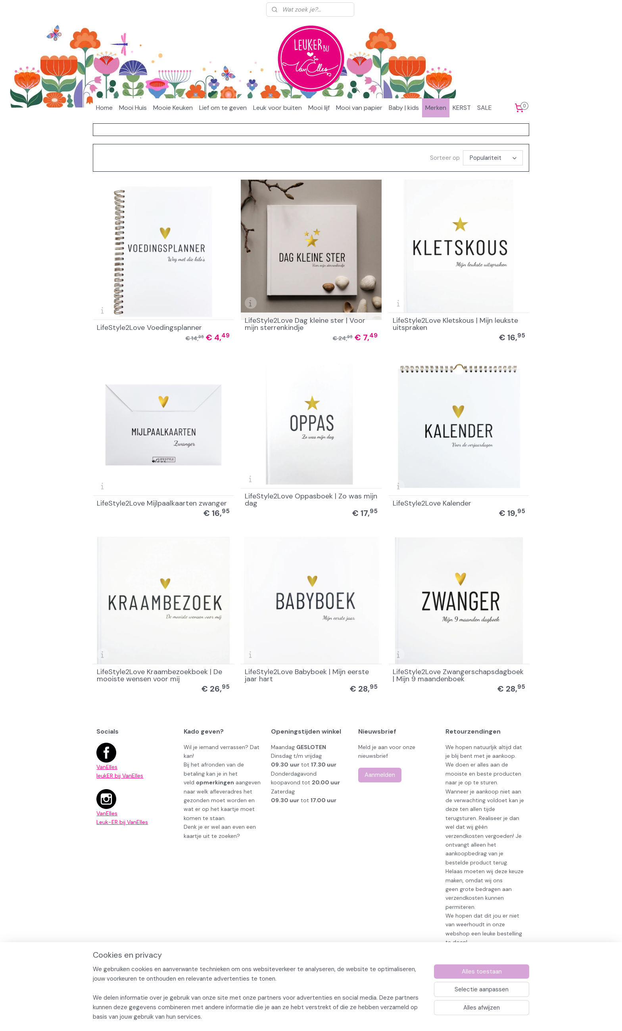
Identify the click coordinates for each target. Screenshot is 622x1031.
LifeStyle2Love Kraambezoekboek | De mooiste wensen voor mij (159, 675)
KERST (462, 107)
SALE (484, 107)
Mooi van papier (359, 107)
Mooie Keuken (173, 107)
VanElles (106, 766)
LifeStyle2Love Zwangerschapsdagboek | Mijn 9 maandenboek (458, 675)
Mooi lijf (319, 107)
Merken (435, 107)
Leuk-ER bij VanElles (122, 822)
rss (361, 994)
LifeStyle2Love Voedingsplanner (149, 327)
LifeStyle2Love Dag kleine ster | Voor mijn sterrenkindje (305, 324)
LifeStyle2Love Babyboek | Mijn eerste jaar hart (307, 675)
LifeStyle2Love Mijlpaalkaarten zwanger (162, 503)
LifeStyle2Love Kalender (432, 503)
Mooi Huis (133, 107)
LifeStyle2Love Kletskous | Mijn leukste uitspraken (455, 324)
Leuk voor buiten (277, 107)
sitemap (346, 994)
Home (104, 107)
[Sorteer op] (492, 158)
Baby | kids (404, 107)
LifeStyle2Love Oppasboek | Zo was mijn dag (311, 500)
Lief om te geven (223, 107)
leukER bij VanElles (119, 775)
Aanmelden (380, 775)
